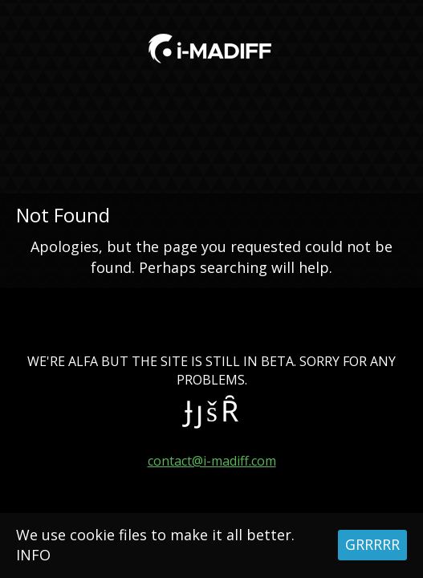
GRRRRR (372, 544)
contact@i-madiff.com (212, 461)
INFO (33, 554)
